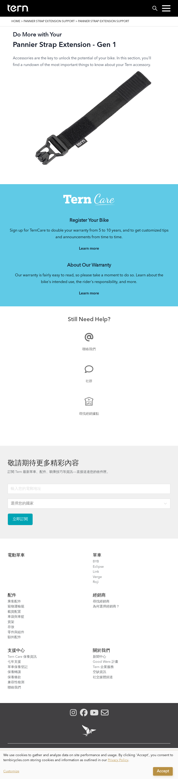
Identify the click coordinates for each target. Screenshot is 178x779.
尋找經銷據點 (89, 413)
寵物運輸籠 (16, 606)
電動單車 (16, 555)
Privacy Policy (118, 760)
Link (96, 571)
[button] (166, 8)
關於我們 (101, 650)
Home (15, 21)
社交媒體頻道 (103, 677)
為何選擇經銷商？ (106, 606)
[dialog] (89, 764)
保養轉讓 (14, 672)
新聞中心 (99, 656)
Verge (97, 577)
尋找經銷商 (101, 601)
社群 (89, 381)
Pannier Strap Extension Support (49, 21)
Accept (163, 771)
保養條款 (14, 677)
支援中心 (16, 650)
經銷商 (99, 595)
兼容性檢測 (16, 682)
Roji (96, 582)
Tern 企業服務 (103, 667)
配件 (12, 595)
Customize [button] (11, 771)
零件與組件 (16, 632)
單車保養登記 (18, 667)
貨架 (11, 622)
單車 (97, 555)
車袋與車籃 (16, 616)
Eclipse (98, 566)
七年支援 (14, 661)
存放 (11, 627)
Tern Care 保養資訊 (22, 656)
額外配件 (14, 637)
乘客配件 (14, 601)
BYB (96, 561)
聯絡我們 (89, 349)
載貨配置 (14, 611)
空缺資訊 (99, 672)
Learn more (89, 249)
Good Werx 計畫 (105, 661)
